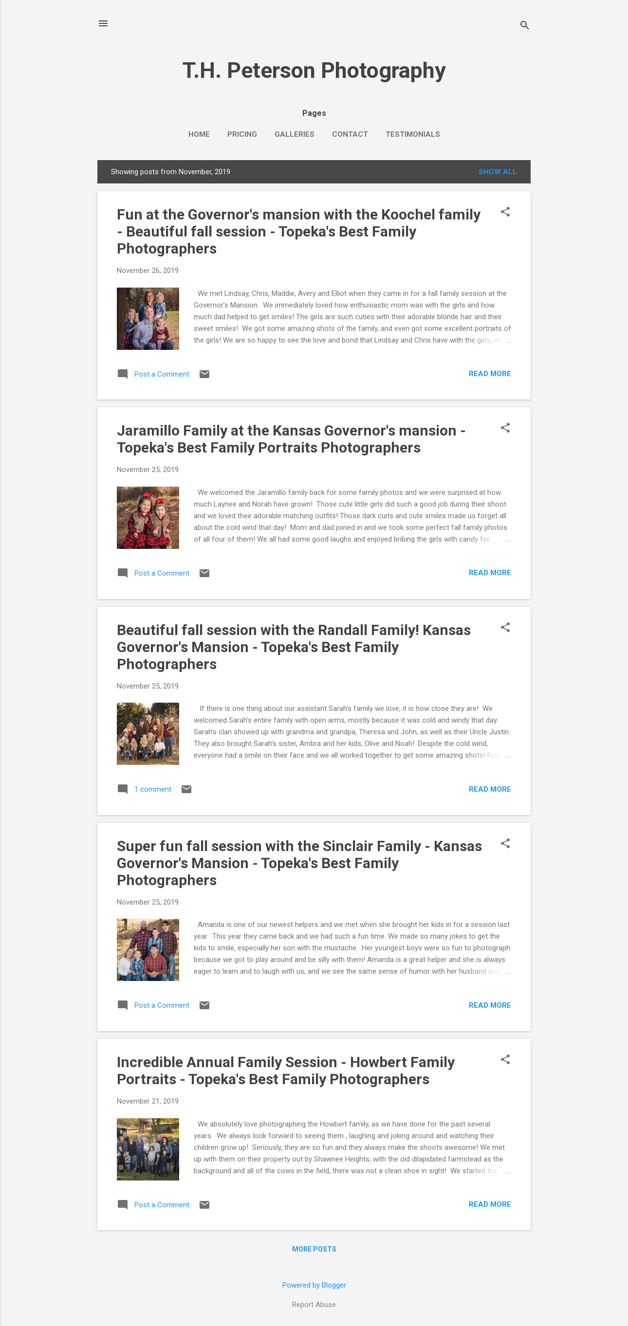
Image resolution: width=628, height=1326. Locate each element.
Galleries (294, 134)
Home (199, 134)
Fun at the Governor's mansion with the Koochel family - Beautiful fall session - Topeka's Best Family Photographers (298, 231)
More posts (314, 1249)
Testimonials (413, 134)
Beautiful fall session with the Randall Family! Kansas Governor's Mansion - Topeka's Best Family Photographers (294, 646)
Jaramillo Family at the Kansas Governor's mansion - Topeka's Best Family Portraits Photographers (291, 439)
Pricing (242, 134)
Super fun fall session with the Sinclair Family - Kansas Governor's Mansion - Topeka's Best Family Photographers (299, 863)
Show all (498, 171)
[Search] (525, 26)
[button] (505, 212)
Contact (350, 134)
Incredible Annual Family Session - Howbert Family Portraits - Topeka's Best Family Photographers (286, 1071)
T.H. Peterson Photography (314, 70)
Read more (490, 373)
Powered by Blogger (314, 1285)
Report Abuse (314, 1304)
